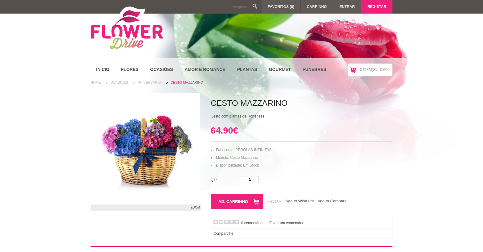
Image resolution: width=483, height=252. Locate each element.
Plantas (247, 69)
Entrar (347, 7)
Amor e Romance (205, 69)
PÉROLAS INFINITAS (253, 150)
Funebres (314, 69)
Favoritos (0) (281, 7)
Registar (376, 7)
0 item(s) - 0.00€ (374, 70)
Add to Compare (332, 201)
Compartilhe (223, 233)
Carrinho (317, 7)
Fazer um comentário (287, 223)
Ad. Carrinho (233, 201)
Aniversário (149, 82)
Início (102, 69)
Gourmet (280, 69)
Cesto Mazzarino (187, 82)
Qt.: (214, 180)
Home (96, 82)
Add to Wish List (300, 201)
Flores (130, 69)
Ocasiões (161, 69)
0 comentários (252, 223)
